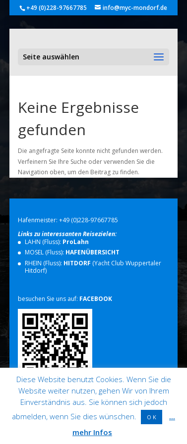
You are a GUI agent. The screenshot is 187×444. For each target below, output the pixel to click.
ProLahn (75, 242)
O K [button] (151, 417)
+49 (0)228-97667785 (88, 220)
